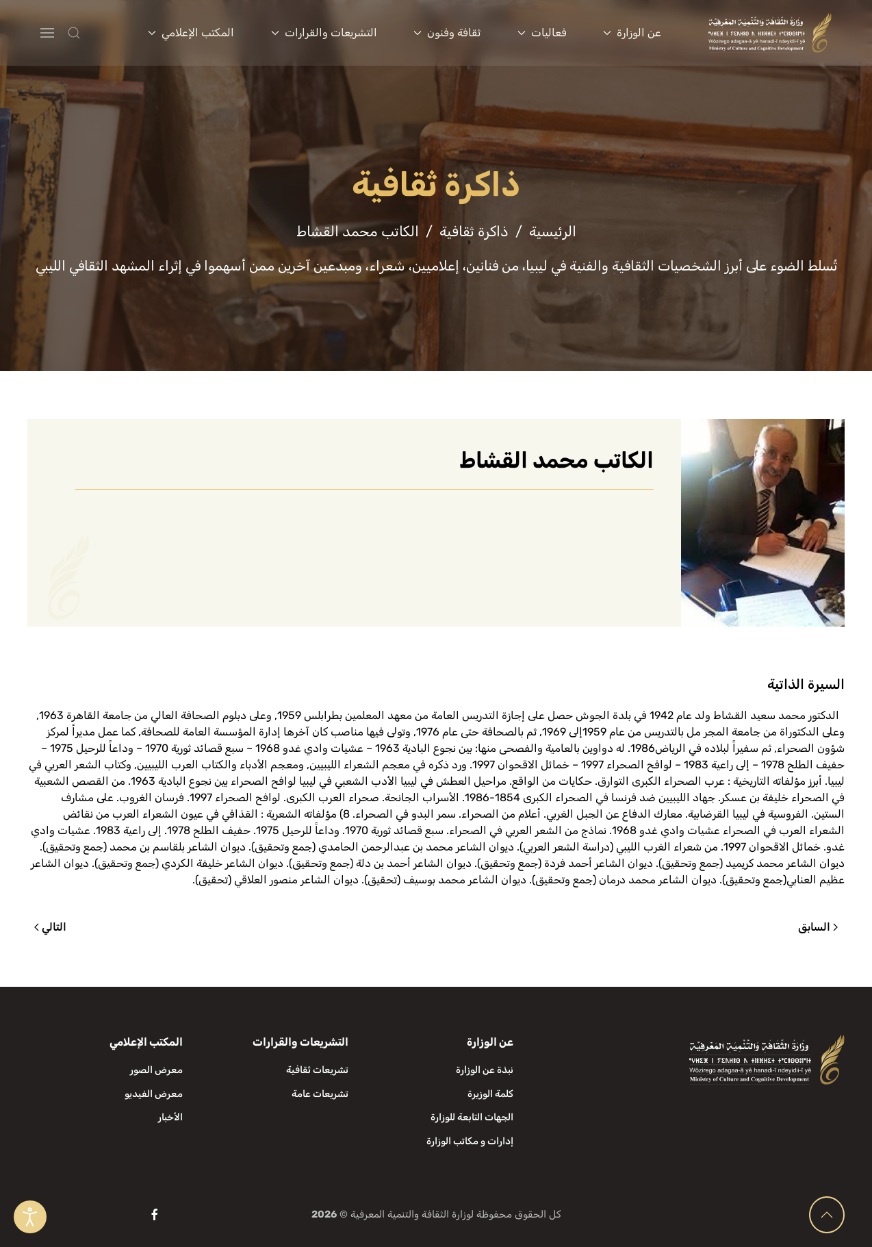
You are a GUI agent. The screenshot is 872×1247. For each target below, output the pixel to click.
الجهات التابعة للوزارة (472, 1117)
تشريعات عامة (320, 1094)
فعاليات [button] (542, 32)
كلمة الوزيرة (490, 1094)
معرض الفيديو (154, 1094)
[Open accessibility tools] (30, 1216)
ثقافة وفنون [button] (446, 32)
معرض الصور (156, 1070)
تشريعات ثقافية (317, 1070)
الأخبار (170, 1117)
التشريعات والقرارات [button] (324, 32)
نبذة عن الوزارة (484, 1070)
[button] (101, 32)
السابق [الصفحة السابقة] (818, 926)
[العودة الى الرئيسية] (770, 32)
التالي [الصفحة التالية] (50, 926)
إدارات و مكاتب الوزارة (469, 1141)
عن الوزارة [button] (632, 32)
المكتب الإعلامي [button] (191, 32)
